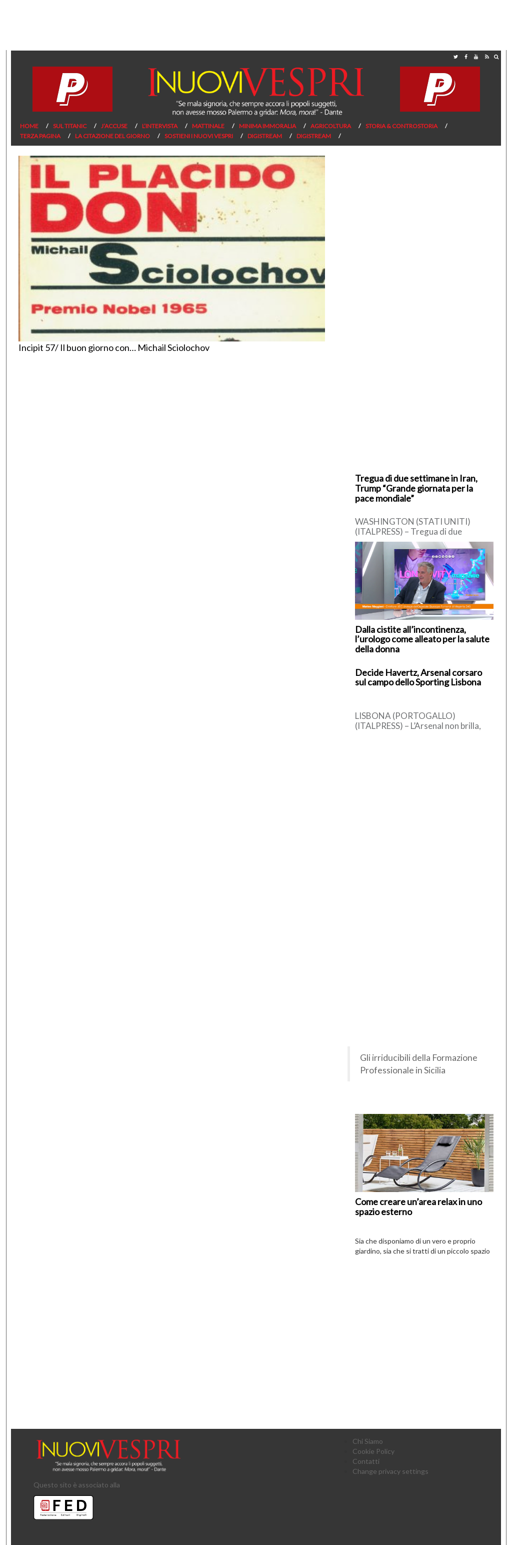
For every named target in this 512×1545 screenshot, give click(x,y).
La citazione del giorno (112, 136)
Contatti (366, 1461)
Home (29, 126)
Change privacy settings (390, 1471)
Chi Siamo (367, 1441)
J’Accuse (114, 126)
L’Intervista (160, 126)
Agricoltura (330, 126)
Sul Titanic (69, 126)
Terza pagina (40, 136)
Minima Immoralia (267, 126)
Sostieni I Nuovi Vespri (198, 136)
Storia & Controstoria (402, 126)
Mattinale (208, 126)
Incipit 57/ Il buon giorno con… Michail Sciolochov (114, 347)
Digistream (265, 136)
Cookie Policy (373, 1451)
